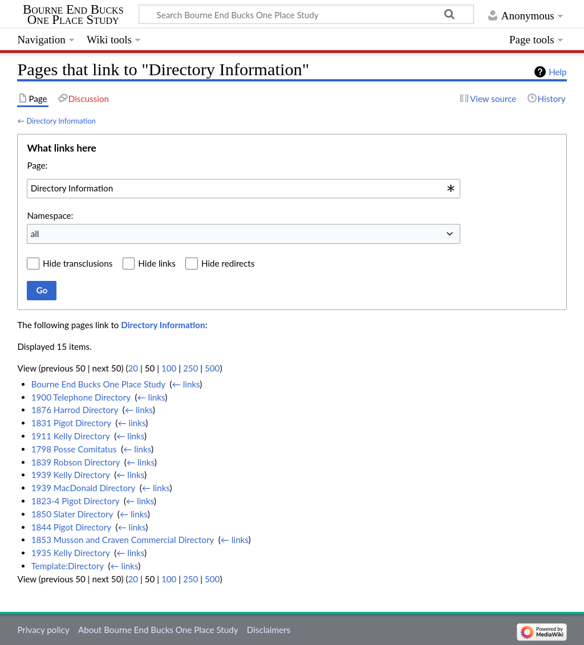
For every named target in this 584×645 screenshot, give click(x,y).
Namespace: (50, 215)
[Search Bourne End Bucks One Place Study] (306, 14)
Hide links (157, 263)
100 (168, 368)
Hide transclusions (77, 263)
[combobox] (243, 188)
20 (133, 368)
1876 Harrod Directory (74, 410)
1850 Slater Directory (72, 514)
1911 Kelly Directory (70, 436)
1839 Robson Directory (75, 462)
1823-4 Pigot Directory (75, 501)
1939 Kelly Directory (70, 475)
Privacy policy (43, 629)
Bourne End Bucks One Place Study (73, 15)
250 (190, 368)
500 (212, 368)
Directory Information (60, 120)
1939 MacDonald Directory (83, 488)
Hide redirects (227, 263)
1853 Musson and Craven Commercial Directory (122, 539)
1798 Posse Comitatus (74, 449)
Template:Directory (67, 566)
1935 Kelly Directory (70, 553)
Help (557, 72)
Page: (37, 165)
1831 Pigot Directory (71, 423)
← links (186, 384)
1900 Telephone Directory (81, 397)
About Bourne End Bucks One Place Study (158, 629)
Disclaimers (268, 629)
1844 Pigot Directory (71, 527)
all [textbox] (35, 233)
